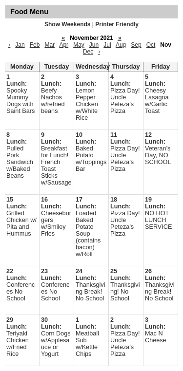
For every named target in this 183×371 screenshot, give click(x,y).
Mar (49, 44)
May (78, 44)
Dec (88, 51)
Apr (63, 44)
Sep (136, 44)
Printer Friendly (117, 24)
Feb (35, 44)
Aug (121, 44)
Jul (107, 44)
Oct (151, 44)
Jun (94, 44)
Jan (19, 44)
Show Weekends (67, 24)
